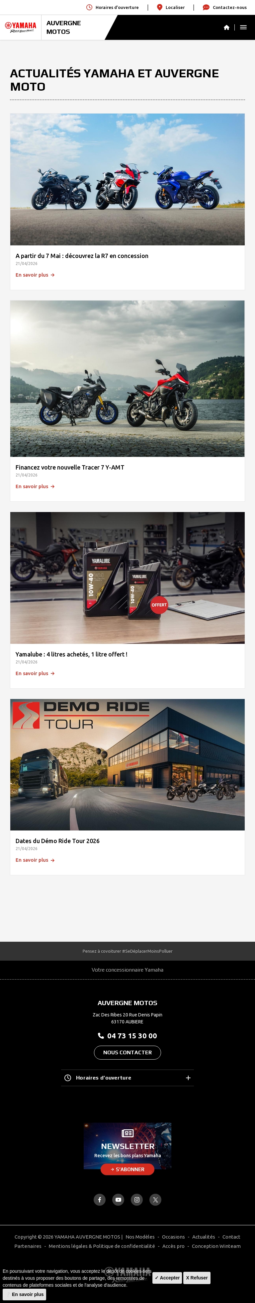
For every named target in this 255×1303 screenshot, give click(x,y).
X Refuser (197, 1277)
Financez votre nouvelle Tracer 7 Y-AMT (70, 467)
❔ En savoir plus (24, 1294)
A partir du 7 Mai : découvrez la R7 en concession (82, 255)
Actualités (203, 1237)
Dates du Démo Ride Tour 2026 (58, 840)
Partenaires (28, 1246)
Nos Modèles (140, 1237)
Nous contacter (127, 1052)
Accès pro (173, 1246)
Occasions (173, 1237)
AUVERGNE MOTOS (63, 27)
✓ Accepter (167, 1277)
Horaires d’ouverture (127, 1078)
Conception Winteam (216, 1246)
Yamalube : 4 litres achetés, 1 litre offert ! (72, 654)
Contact (231, 1237)
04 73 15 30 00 (127, 1035)
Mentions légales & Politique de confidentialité (102, 1246)
